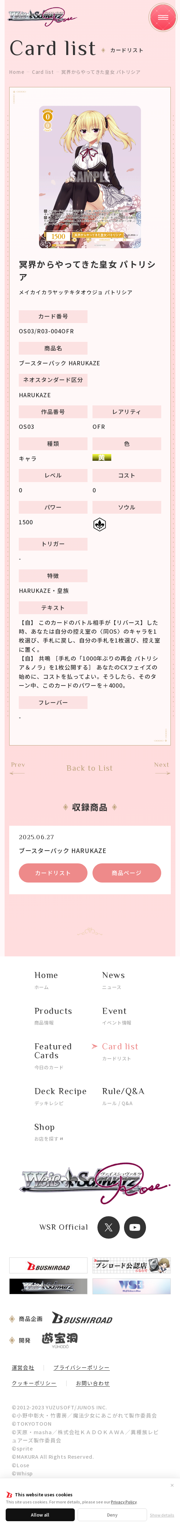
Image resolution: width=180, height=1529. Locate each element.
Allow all (40, 1515)
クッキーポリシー (34, 1384)
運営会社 (23, 1368)
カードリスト (53, 873)
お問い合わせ (92, 1384)
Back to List (90, 768)
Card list (43, 72)
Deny (112, 1515)
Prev (18, 764)
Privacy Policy (123, 1502)
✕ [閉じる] (172, 1485)
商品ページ (127, 873)
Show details (162, 1515)
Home (16, 72)
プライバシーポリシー (82, 1368)
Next (161, 764)
